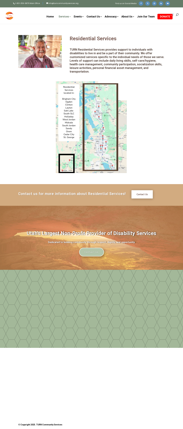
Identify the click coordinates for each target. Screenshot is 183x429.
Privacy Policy (113, 409)
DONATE (165, 16)
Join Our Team (146, 17)
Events (78, 17)
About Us (126, 17)
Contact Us (93, 17)
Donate (63, 386)
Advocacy (111, 17)
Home (50, 17)
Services (64, 17)
